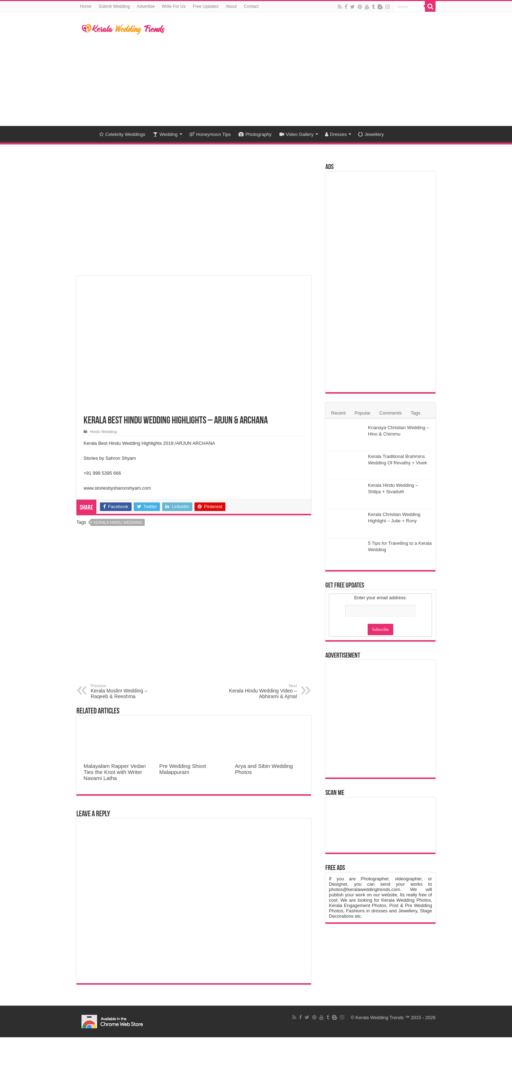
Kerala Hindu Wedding (118, 522)
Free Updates (206, 6)
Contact (251, 6)
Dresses (336, 134)
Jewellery (371, 134)
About (231, 6)
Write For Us (174, 6)
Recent (338, 413)
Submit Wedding (114, 6)
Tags (415, 413)
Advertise (146, 6)
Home (85, 6)
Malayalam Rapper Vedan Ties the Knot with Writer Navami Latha (115, 772)
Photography (255, 134)
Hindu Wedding (103, 431)
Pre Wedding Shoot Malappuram (182, 769)
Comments (390, 413)
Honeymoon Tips (210, 134)
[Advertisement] (300, 69)
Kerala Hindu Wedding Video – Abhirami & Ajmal (260, 691)
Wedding (165, 134)
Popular (362, 413)
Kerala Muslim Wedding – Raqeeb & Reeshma (127, 691)
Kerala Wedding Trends (380, 1017)
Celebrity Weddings (122, 134)
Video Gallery (296, 134)
